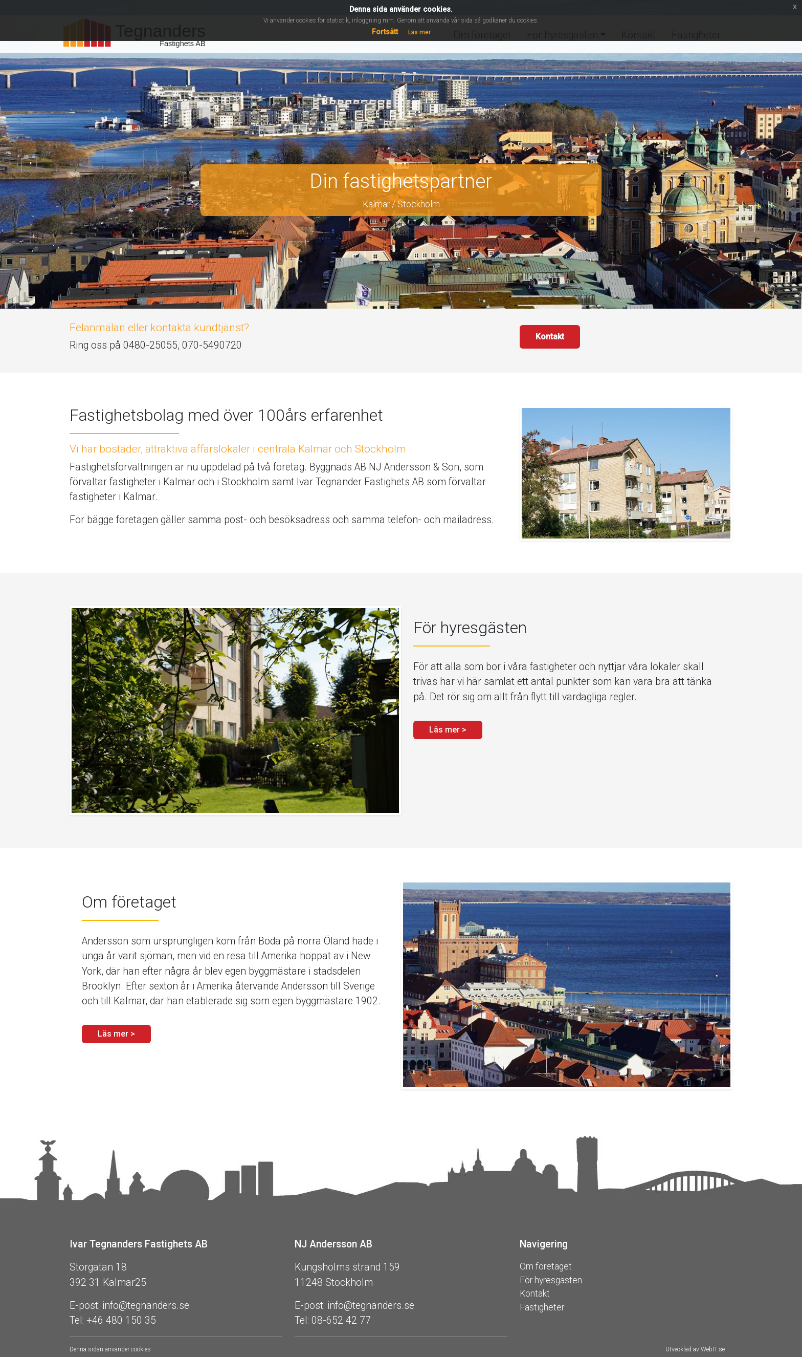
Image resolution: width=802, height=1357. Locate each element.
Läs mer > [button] (447, 730)
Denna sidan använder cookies (110, 1349)
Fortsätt (385, 32)
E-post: (85, 1305)
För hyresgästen (551, 1280)
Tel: (77, 1320)
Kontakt (550, 336)
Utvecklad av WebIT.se (695, 1349)
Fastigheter (542, 1307)
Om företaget (546, 1266)
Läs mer (419, 32)
